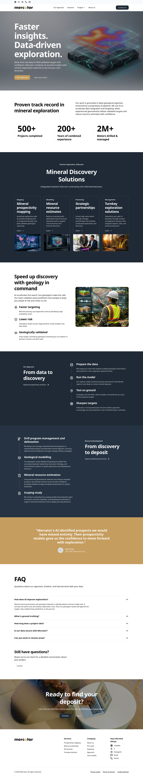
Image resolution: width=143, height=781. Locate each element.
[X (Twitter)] (19, 2)
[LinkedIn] (15, 2)
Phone (114, 758)
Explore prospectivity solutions (36, 385)
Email (114, 755)
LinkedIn (115, 745)
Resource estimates (71, 746)
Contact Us (122, 7)
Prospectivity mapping (72, 743)
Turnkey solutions (70, 752)
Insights (81, 7)
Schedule (65, 716)
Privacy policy (95, 772)
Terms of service (109, 772)
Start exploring (22, 77)
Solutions (70, 7)
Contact (20, 666)
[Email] (30, 2)
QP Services (68, 749)
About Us (91, 7)
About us (90, 743)
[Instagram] (22, 2)
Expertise (90, 749)
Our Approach (59, 7)
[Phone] (26, 2)
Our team (90, 746)
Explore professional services (97, 459)
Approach (90, 752)
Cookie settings (123, 772)
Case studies (91, 755)
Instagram (116, 752)
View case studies (40, 77)
